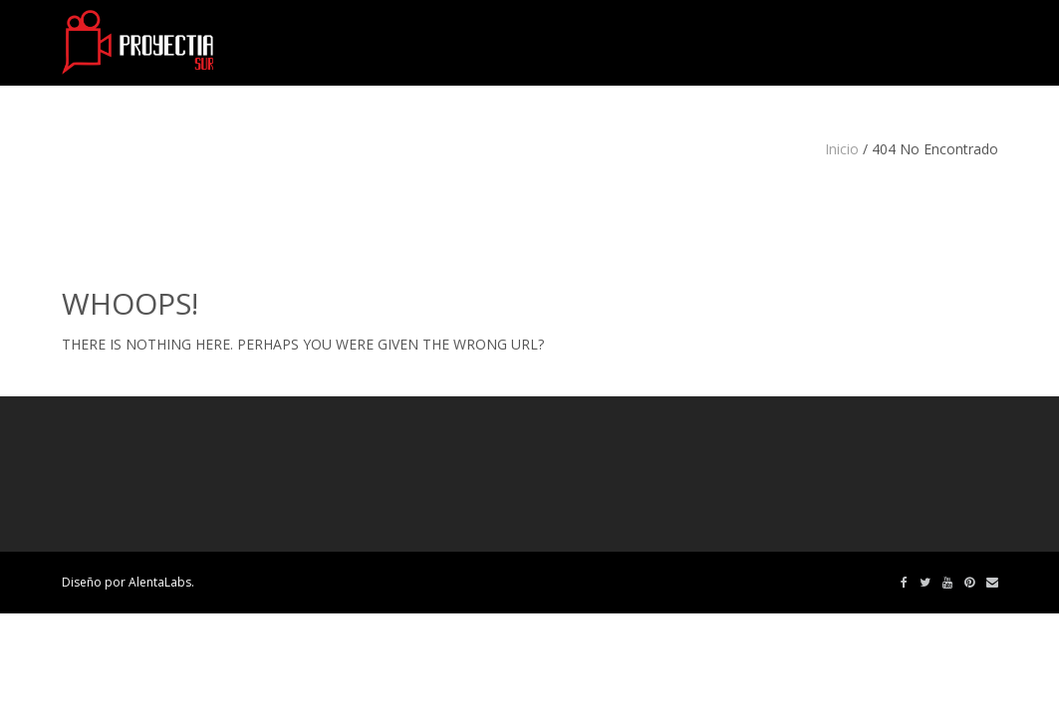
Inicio (842, 148)
